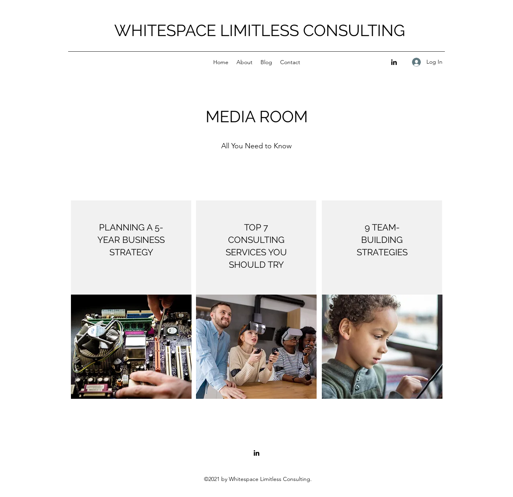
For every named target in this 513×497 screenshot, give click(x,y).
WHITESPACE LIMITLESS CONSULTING (259, 30)
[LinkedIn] (394, 62)
